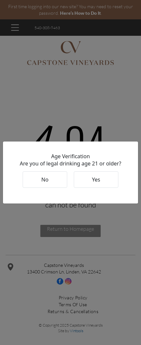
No (45, 179)
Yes (96, 179)
